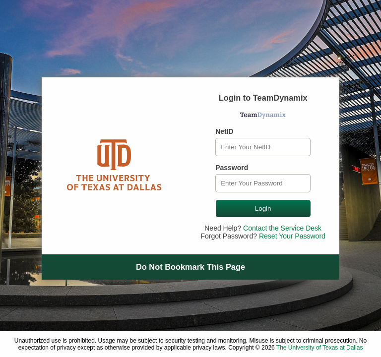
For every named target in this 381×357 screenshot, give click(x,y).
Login (263, 208)
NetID (224, 131)
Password (231, 168)
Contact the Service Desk (282, 228)
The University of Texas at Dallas (319, 347)
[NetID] (263, 147)
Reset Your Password (292, 236)
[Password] (263, 183)
